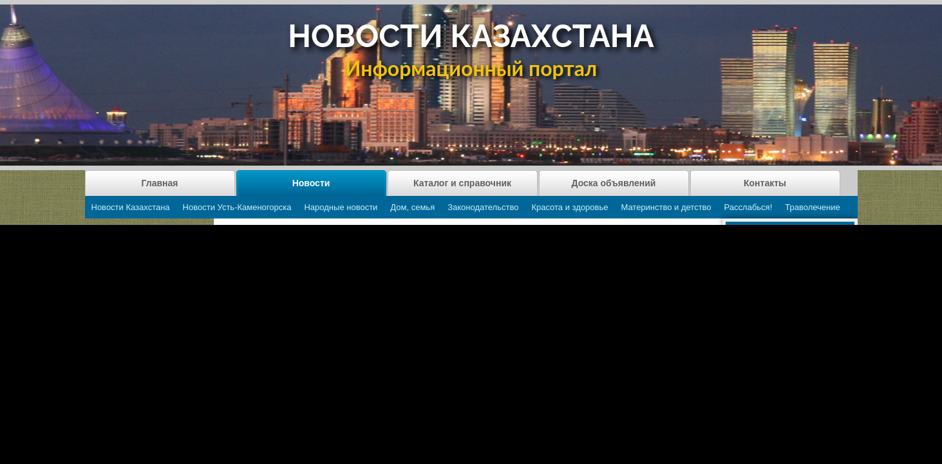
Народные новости (340, 207)
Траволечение (812, 207)
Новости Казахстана (130, 207)
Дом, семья (412, 207)
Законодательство (482, 207)
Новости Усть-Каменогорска (237, 207)
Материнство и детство (666, 207)
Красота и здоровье (569, 207)
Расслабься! (748, 207)
